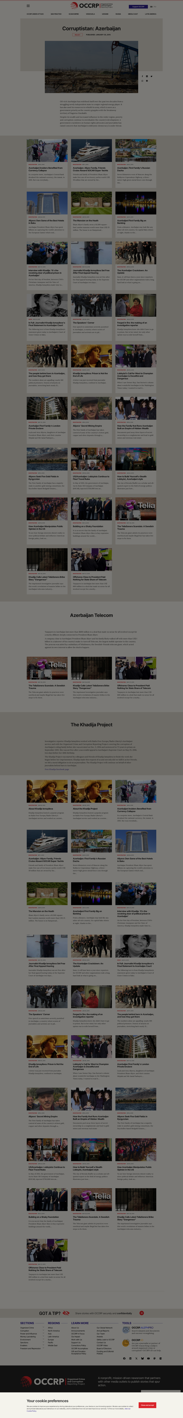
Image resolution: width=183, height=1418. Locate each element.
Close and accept (147, 1405)
